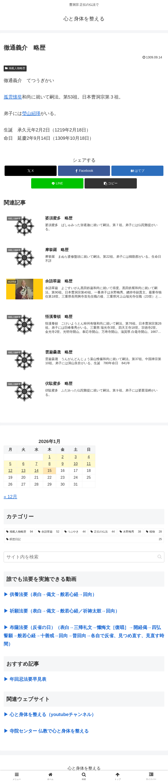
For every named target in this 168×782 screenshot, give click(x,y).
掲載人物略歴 (15, 68)
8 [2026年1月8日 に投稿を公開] (50, 464)
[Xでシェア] (31, 171)
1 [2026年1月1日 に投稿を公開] (50, 457)
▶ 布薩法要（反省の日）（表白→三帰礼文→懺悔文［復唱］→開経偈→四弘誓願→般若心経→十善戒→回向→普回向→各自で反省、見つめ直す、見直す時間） (84, 636)
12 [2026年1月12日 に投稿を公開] (10, 471)
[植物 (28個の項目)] (154, 532)
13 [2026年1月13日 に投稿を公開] (23, 471)
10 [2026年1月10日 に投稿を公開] (76, 464)
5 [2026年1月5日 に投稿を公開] (10, 464)
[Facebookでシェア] (84, 171)
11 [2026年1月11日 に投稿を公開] (89, 464)
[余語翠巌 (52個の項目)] (48, 532)
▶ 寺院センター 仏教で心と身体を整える (46, 731)
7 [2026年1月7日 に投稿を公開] (37, 464)
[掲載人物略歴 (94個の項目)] (19, 532)
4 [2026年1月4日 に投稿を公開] (89, 457)
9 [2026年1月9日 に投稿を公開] (63, 464)
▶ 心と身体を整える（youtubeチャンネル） (50, 714)
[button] (111, 183)
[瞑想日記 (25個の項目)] (84, 539)
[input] (84, 557)
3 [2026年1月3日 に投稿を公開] (76, 457)
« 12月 (10, 497)
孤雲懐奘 (13, 96)
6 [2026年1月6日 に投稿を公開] (23, 464)
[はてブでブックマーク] (137, 171)
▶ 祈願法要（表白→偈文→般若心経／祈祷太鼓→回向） (62, 611)
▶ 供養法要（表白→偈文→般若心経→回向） (50, 594)
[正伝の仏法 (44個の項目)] (102, 532)
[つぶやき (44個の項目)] (75, 532)
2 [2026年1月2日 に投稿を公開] (63, 457)
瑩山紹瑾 (31, 113)
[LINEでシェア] (57, 183)
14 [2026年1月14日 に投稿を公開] (36, 471)
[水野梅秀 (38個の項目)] (130, 532)
